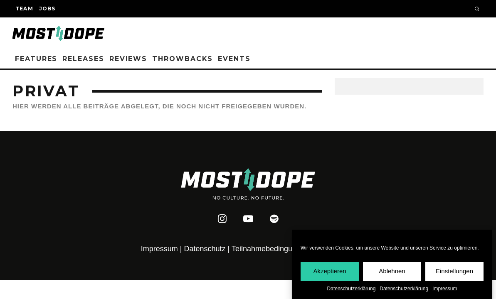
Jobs (47, 8)
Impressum (444, 289)
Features (36, 59)
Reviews (128, 59)
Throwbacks (182, 59)
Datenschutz (205, 249)
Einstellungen (454, 271)
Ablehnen (392, 271)
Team (24, 8)
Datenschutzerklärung (351, 289)
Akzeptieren (329, 271)
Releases (83, 59)
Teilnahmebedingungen (270, 249)
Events (234, 59)
